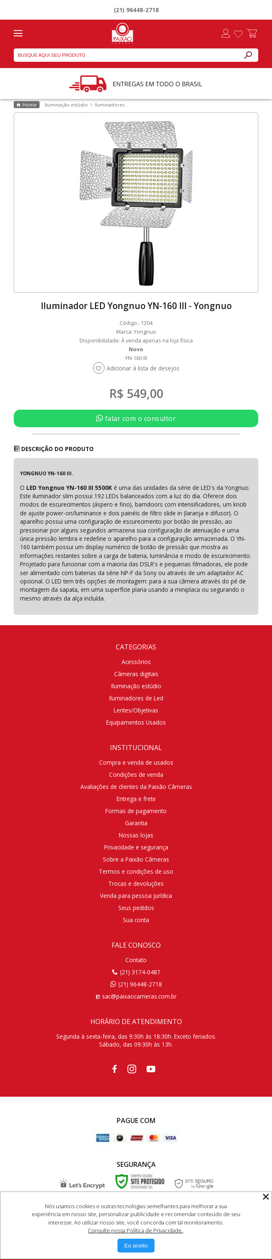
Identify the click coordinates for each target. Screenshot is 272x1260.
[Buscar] (247, 55)
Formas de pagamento (136, 811)
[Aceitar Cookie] (136, 1245)
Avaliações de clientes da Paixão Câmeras (136, 787)
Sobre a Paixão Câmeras (136, 859)
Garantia (136, 823)
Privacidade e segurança (136, 847)
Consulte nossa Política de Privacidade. (135, 1230)
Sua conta (136, 920)
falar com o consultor (136, 418)
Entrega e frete (136, 799)
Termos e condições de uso (136, 871)
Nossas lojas (136, 835)
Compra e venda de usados (136, 762)
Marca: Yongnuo (136, 331)
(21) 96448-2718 (136, 10)
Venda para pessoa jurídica (136, 896)
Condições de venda (136, 774)
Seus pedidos (136, 908)
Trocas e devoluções (136, 883)
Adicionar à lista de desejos (143, 368)
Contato (136, 960)
